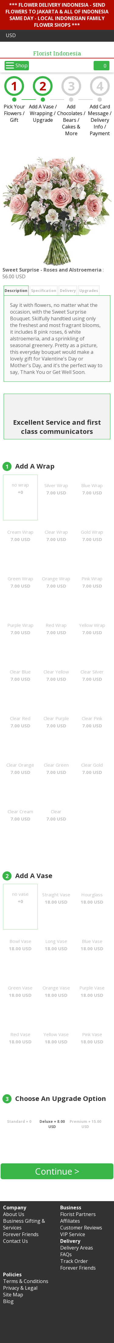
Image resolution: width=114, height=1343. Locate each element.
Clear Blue (20, 675)
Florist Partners (78, 1214)
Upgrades (88, 290)
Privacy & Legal (20, 1288)
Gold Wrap (92, 535)
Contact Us (15, 1241)
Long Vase (56, 944)
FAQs (66, 1254)
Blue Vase (92, 944)
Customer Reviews (81, 1227)
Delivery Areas (76, 1247)
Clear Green (56, 768)
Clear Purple (56, 722)
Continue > (57, 1171)
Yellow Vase (56, 1038)
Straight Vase (56, 898)
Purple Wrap (20, 628)
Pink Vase (92, 1038)
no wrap (20, 488)
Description (16, 290)
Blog (8, 1301)
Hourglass (92, 898)
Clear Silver (92, 675)
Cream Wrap (20, 535)
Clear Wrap (56, 535)
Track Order (74, 1261)
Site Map (13, 1294)
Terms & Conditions (25, 1281)
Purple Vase (92, 991)
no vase (20, 897)
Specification (43, 290)
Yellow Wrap (92, 628)
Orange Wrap (56, 582)
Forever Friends (21, 1234)
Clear (56, 815)
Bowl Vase (20, 944)
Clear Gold (92, 768)
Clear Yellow (56, 675)
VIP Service (72, 1234)
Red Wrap (56, 628)
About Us (13, 1214)
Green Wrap (20, 582)
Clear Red (20, 722)
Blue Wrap (92, 489)
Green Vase (20, 991)
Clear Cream (20, 815)
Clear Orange (20, 768)
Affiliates (70, 1221)
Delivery (68, 290)
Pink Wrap (91, 582)
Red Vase (20, 1038)
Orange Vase (56, 991)
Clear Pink (92, 722)
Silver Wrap (56, 489)
